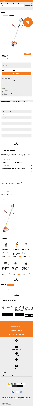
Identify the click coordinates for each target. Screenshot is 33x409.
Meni (12, 5)
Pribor (29, 101)
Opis (24, 101)
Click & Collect (16, 368)
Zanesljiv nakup (16, 362)
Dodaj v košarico (16, 73)
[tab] (3, 50)
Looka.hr (10, 404)
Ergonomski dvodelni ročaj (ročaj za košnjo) (12, 162)
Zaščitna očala (5, 165)
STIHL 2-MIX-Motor (6, 159)
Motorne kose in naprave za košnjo (8, 8)
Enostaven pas (5, 174)
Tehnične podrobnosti (5, 101)
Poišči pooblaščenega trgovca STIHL (8, 93)
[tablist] (31, 3)
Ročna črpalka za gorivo (7, 171)
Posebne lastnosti (16, 101)
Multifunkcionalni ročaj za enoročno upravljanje (13, 168)
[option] (16, 32)
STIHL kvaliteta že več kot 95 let (16, 343)
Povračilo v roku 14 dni (16, 355)
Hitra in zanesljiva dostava (16, 349)
